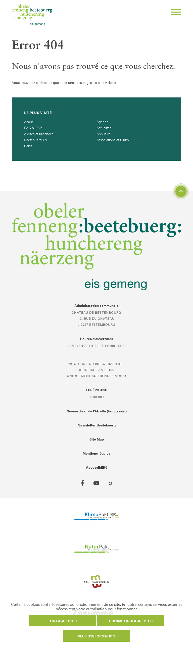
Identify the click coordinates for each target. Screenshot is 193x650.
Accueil (29, 121)
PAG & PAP (33, 127)
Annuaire (103, 133)
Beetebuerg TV (35, 139)
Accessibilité (96, 467)
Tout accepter (62, 620)
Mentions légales (96, 453)
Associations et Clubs (112, 139)
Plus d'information (96, 635)
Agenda (102, 121)
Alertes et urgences (38, 133)
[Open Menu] (174, 13)
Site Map (96, 439)
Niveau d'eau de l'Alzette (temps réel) (96, 410)
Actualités (103, 127)
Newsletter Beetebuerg (97, 424)
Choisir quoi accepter (131, 620)
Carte (28, 145)
